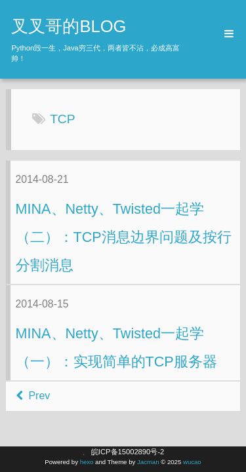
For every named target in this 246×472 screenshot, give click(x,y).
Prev (33, 395)
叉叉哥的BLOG (68, 26)
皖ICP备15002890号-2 (127, 452)
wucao (192, 461)
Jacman (148, 461)
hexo (87, 461)
